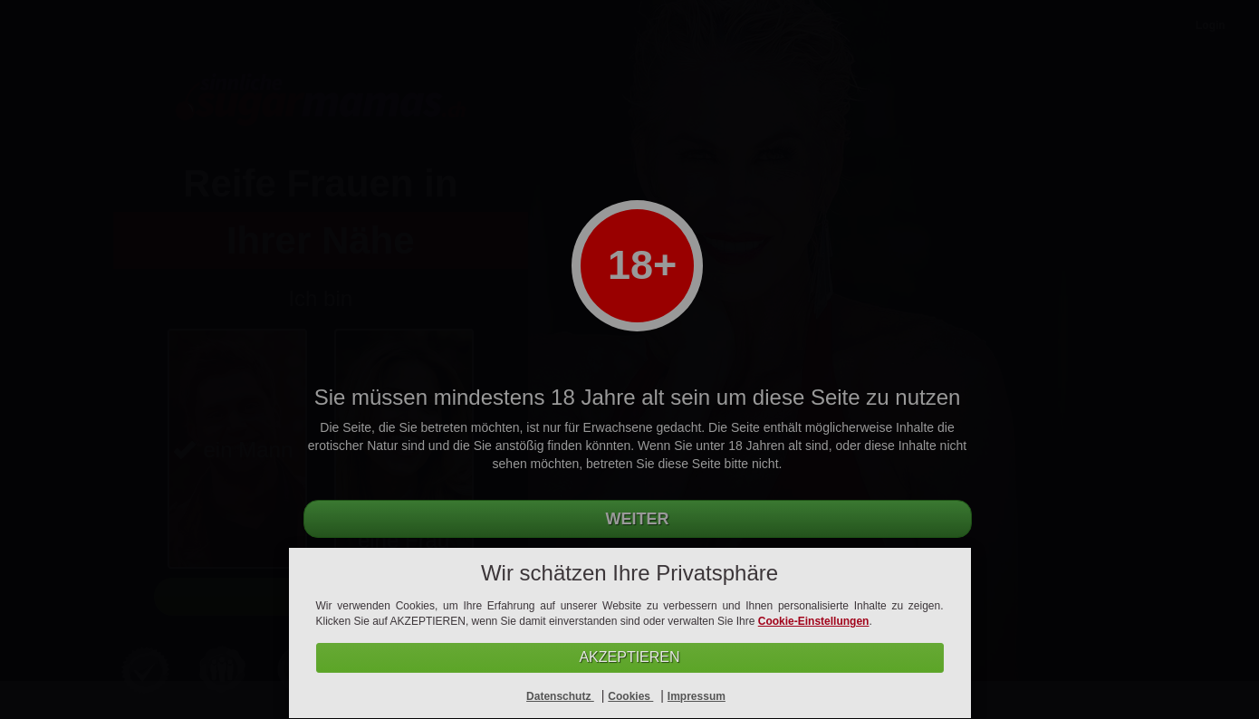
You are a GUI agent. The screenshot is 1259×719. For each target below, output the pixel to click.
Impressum (697, 696)
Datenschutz (560, 696)
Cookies (630, 696)
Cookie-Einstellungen (814, 621)
